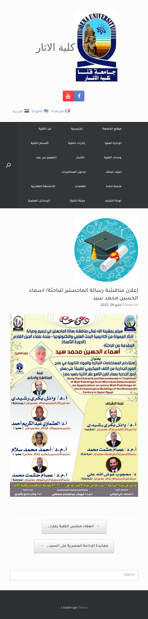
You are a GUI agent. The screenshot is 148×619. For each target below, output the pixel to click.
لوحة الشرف (113, 201)
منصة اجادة (113, 186)
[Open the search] (8, 165)
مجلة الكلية (77, 201)
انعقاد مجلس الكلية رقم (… (74, 527)
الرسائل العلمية (39, 201)
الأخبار (80, 157)
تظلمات (80, 186)
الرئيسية (77, 129)
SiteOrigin (70, 608)
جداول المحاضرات (73, 172)
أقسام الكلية (39, 143)
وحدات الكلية (112, 157)
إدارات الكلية (76, 143)
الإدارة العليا (113, 143)
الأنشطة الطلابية (43, 186)
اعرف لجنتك (113, 172)
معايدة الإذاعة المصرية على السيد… (74, 546)
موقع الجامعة (111, 129)
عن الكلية (45, 129)
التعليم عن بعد (46, 157)
